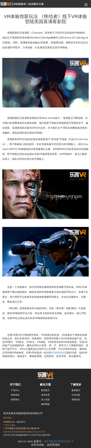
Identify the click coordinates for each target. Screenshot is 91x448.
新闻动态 (76, 399)
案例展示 (76, 390)
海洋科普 (45, 395)
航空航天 (45, 390)
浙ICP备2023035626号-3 (58, 441)
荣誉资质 (15, 395)
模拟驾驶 (45, 404)
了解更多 (75, 384)
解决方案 (45, 384)
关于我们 (15, 384)
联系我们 (15, 399)
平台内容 (76, 395)
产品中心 (15, 390)
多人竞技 (45, 399)
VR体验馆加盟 (59, 352)
